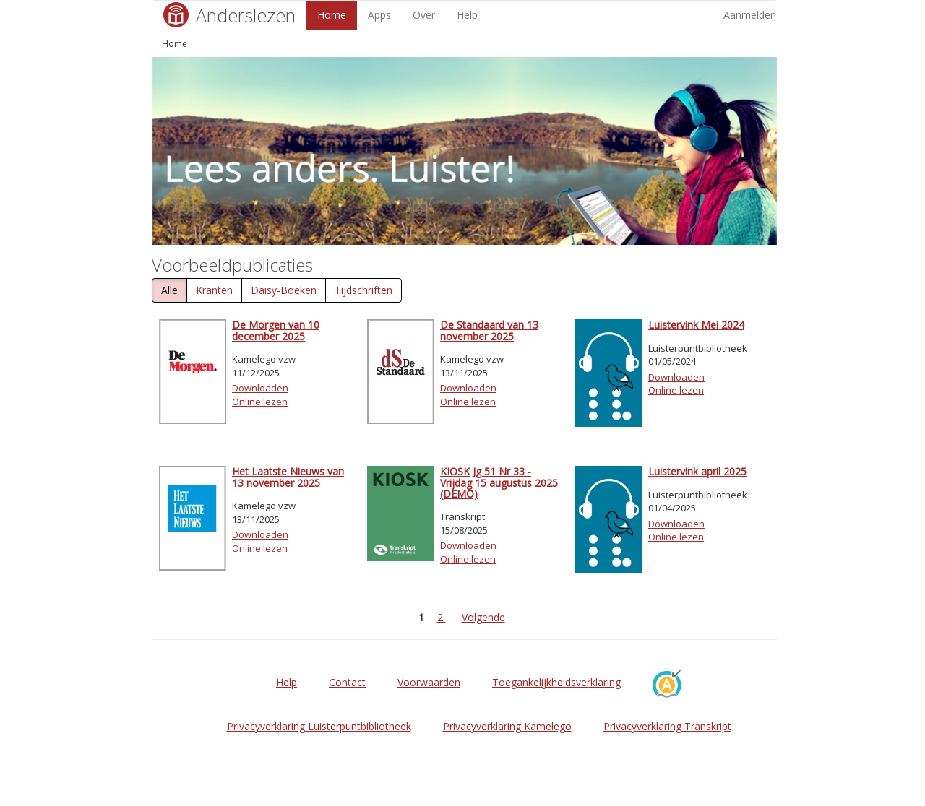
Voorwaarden (428, 682)
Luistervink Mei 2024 (696, 325)
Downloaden (260, 387)
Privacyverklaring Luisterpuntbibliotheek (319, 726)
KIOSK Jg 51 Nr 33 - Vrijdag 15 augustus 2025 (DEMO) (499, 482)
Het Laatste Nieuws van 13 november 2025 (288, 476)
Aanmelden (749, 15)
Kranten (214, 290)
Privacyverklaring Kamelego (507, 726)
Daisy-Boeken (284, 290)
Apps (379, 15)
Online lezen (260, 401)
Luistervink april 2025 (697, 471)
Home (331, 15)
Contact (347, 682)
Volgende (483, 617)
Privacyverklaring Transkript (667, 726)
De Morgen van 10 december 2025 (275, 330)
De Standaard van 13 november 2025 (489, 330)
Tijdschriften (363, 290)
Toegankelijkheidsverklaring (556, 682)
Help (467, 15)
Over (424, 15)
